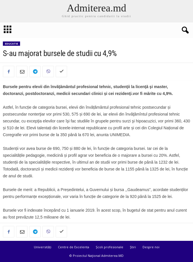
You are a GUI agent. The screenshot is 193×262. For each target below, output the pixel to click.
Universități (42, 247)
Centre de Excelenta (73, 247)
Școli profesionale (109, 247)
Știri (133, 247)
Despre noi (151, 247)
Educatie (11, 43)
